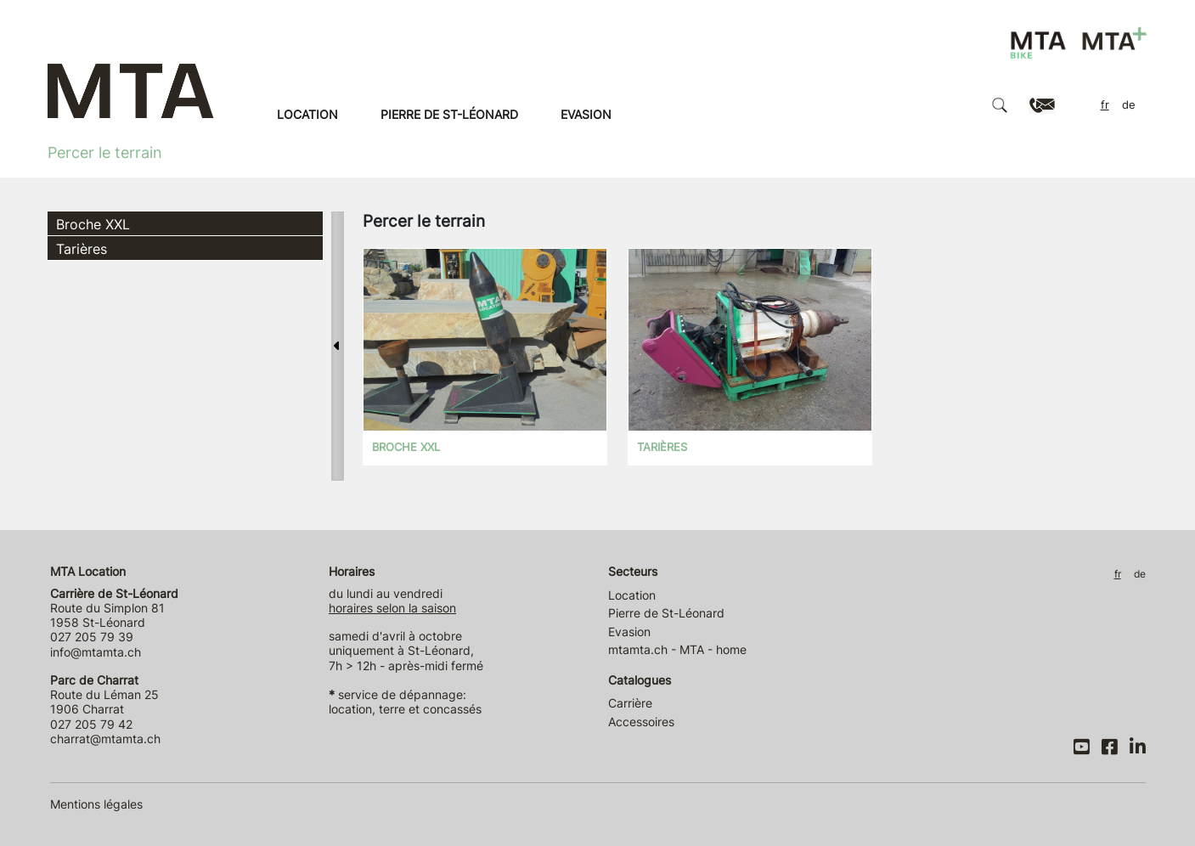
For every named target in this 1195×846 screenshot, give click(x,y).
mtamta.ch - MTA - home (677, 649)
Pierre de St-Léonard (449, 114)
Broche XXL (93, 224)
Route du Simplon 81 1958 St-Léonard (114, 608)
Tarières (81, 248)
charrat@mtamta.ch (105, 738)
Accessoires (641, 721)
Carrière (630, 703)
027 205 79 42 (91, 724)
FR (1105, 105)
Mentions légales (96, 804)
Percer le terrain (105, 152)
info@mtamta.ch (95, 652)
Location (307, 114)
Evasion (586, 114)
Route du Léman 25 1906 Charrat (104, 695)
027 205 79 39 (91, 636)
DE (1129, 105)
